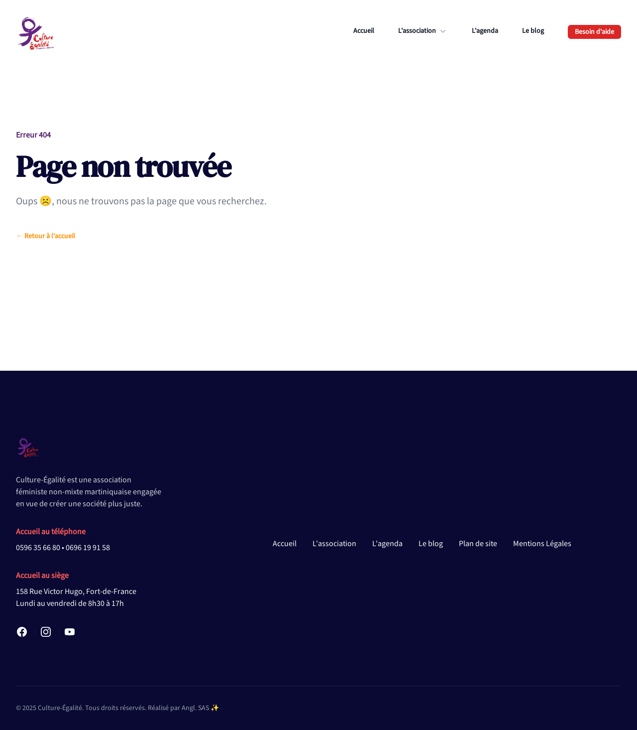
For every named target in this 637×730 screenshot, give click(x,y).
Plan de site (478, 544)
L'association (423, 31)
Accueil (363, 30)
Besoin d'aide (594, 31)
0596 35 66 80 (38, 548)
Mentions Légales (542, 544)
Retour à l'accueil (45, 236)
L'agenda (485, 30)
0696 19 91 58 (88, 548)
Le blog (533, 30)
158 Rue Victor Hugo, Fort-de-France (76, 591)
